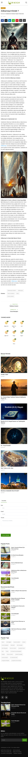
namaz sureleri (17, 642)
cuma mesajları (5, 645)
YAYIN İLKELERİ (16, 750)
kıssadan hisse (22, 648)
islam (18, 293)
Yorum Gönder (5, 535)
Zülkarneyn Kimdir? (12, 290)
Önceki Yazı (14, 304)
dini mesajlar (19, 645)
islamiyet (13, 645)
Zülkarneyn (20, 290)
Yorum (2, 517)
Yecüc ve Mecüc (11, 293)
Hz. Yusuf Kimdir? (6, 445)
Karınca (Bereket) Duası (17, 562)
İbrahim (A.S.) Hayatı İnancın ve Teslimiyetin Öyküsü (13, 422)
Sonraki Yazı (14, 309)
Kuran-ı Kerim (10, 654)
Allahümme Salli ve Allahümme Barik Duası (18, 571)
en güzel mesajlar (5, 660)
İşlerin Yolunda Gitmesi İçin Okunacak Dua (18, 548)
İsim (2, 505)
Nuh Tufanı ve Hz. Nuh (7, 468)
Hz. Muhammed (13, 657)
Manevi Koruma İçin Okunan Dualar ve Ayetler (18, 599)
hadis (7, 651)
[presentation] (12, 530)
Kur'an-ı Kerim (11, 296)
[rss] (6, 697)
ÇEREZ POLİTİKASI (17, 751)
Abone (24, 740)
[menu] (2, 2)
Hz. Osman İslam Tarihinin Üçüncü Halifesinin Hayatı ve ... (13, 397)
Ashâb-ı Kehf (4, 374)
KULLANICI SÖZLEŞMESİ (6, 753)
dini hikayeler (4, 648)
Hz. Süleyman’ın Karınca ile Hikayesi (17, 606)
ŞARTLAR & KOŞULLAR (6, 750)
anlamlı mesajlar (18, 654)
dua (2, 651)
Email (2, 511)
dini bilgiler (9, 642)
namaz (23, 642)
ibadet (3, 654)
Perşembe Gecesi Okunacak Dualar (18, 713)
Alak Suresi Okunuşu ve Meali (18, 629)
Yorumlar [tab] (4, 500)
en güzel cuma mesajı (16, 660)
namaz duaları (5, 657)
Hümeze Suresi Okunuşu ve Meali (18, 622)
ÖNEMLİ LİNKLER (17, 753)
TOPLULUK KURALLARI (6, 751)
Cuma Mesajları (14, 311)
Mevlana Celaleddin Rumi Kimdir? (10, 490)
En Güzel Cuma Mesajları (17, 555)
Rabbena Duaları (14, 306)
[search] (26, 2)
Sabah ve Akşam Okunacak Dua (19, 590)
